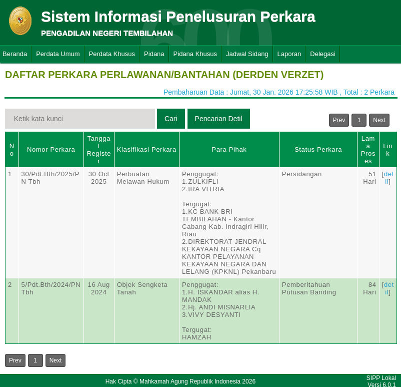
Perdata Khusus (112, 54)
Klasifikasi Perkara (146, 149)
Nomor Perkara (51, 149)
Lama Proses (368, 150)
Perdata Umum (58, 54)
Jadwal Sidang (247, 54)
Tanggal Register (98, 150)
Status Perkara (318, 149)
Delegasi (323, 54)
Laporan (290, 54)
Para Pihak (229, 149)
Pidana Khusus (195, 54)
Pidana (154, 54)
